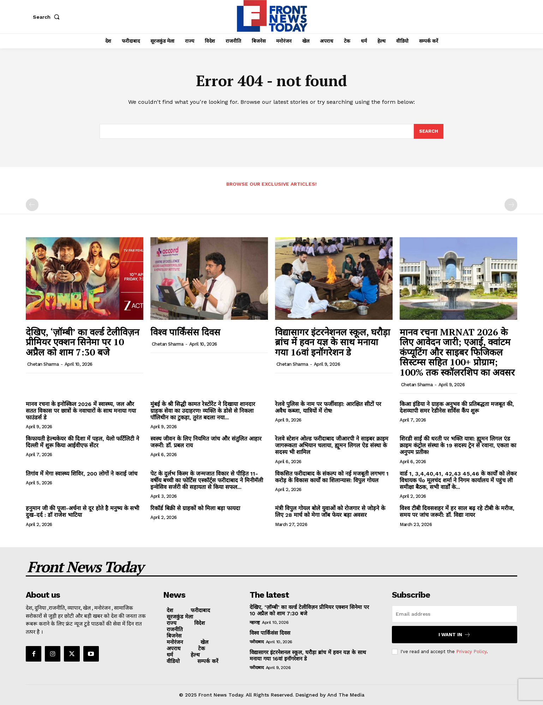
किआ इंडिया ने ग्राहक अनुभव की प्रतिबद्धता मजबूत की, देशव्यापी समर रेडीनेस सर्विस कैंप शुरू (457, 407)
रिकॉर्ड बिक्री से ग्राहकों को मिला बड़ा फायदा (195, 508)
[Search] (428, 131)
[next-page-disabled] (511, 205)
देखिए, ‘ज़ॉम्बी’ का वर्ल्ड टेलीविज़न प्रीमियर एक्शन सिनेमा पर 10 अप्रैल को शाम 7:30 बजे (82, 342)
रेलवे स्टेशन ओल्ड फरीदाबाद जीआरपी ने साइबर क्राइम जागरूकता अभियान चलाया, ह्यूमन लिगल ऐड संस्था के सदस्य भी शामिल (331, 445)
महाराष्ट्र (255, 622)
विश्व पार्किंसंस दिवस (185, 332)
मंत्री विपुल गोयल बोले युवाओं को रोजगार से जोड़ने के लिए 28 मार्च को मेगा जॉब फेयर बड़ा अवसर (330, 511)
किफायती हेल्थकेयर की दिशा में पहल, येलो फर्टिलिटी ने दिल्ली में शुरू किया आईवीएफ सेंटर (82, 442)
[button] (47, 17)
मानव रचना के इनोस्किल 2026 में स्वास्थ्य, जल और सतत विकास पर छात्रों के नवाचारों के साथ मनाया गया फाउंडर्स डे (81, 411)
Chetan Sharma (43, 364)
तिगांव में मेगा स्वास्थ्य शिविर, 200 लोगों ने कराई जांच (81, 473)
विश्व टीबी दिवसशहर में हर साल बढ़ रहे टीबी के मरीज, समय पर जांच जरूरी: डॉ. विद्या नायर (457, 511)
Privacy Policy (471, 651)
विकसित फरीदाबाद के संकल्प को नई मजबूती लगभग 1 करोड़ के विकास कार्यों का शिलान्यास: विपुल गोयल (332, 477)
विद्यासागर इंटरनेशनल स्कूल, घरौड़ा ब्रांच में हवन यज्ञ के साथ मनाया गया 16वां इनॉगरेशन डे (332, 342)
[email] (454, 613)
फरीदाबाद (257, 641)
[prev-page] (32, 205)
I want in (454, 634)
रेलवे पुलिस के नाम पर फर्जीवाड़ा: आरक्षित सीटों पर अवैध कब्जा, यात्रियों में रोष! (328, 407)
